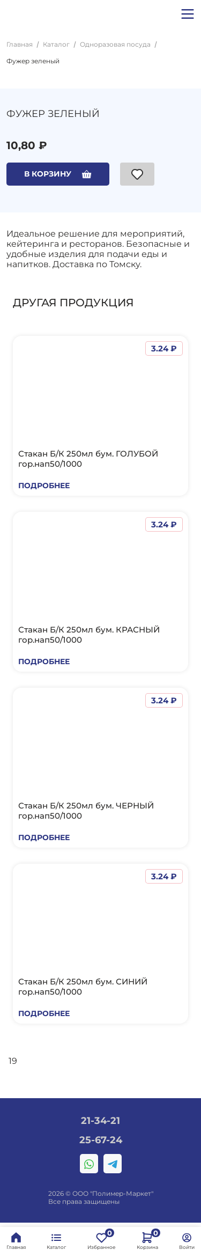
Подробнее (44, 485)
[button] (187, 14)
